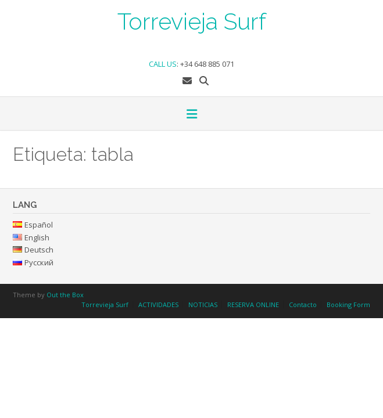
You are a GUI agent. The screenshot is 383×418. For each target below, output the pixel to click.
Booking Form (348, 304)
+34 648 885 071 (207, 64)
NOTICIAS (202, 304)
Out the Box (65, 294)
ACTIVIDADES (158, 304)
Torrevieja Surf (191, 20)
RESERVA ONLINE (253, 304)
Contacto (303, 304)
